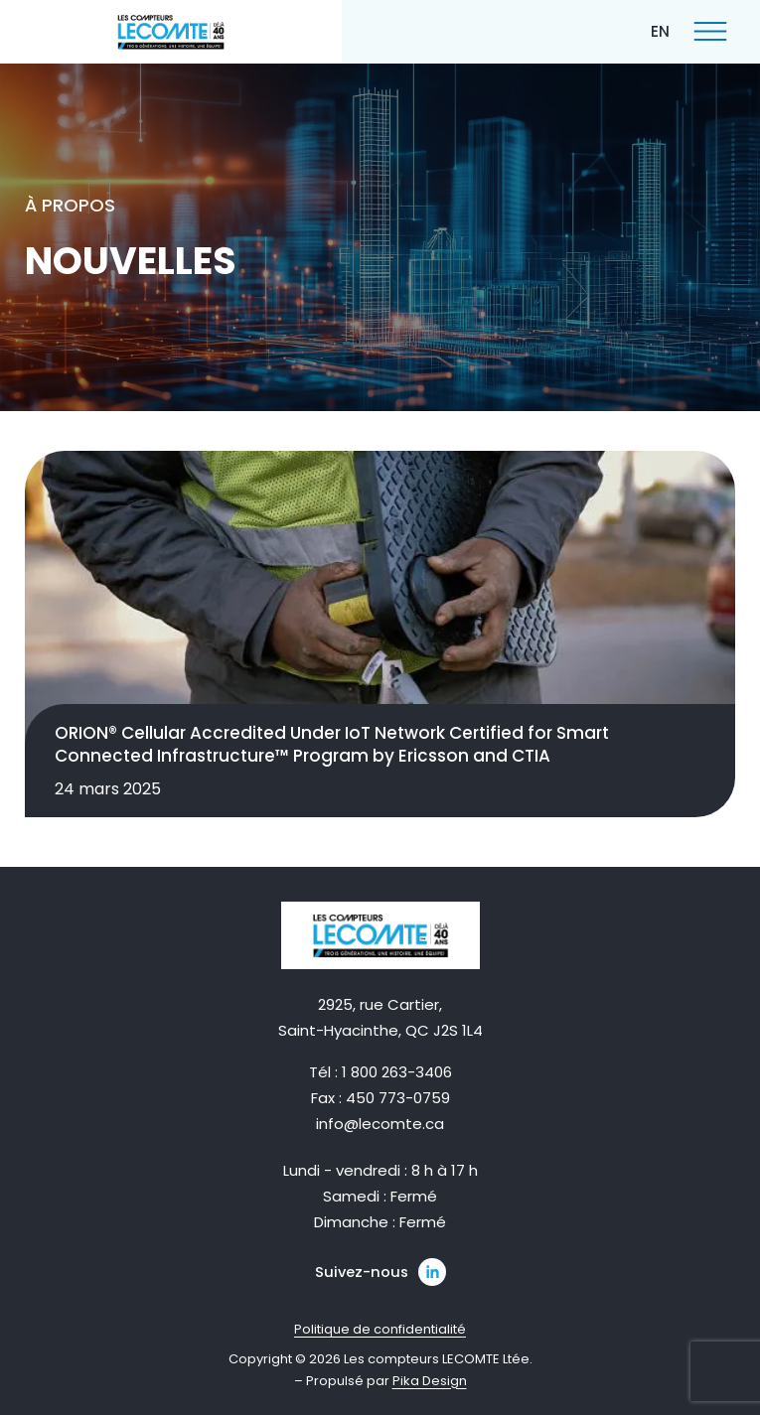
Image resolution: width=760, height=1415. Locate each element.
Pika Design (429, 1380)
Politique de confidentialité (380, 1329)
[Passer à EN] (660, 31)
